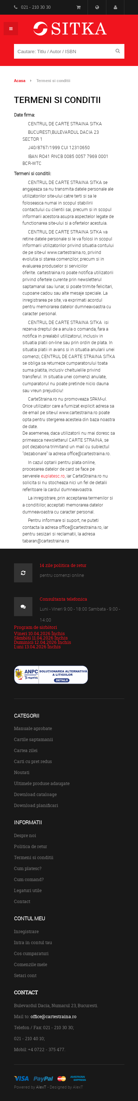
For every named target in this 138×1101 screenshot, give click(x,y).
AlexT (41, 1087)
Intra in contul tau (33, 942)
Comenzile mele (30, 964)
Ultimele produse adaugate (42, 783)
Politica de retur (30, 846)
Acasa (19, 80)
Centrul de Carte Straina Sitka (80, 32)
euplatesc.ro (53, 476)
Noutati (21, 772)
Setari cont (25, 975)
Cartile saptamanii (33, 739)
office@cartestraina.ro (54, 1016)
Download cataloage (35, 794)
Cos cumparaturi (31, 953)
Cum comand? (29, 879)
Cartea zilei (26, 750)
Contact (22, 901)
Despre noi (25, 835)
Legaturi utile (28, 890)
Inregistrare (26, 931)
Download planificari (36, 805)
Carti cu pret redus (33, 761)
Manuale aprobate (33, 728)
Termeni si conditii (33, 857)
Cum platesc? (28, 868)
